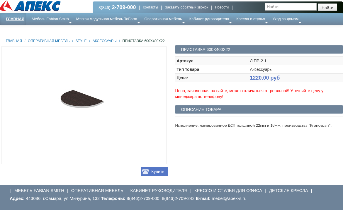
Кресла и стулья (250, 19)
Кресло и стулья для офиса (228, 190)
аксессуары (105, 41)
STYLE (81, 41)
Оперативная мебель (163, 19)
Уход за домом (285, 19)
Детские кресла (288, 190)
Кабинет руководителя (209, 19)
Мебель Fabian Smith (50, 19)
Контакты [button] (150, 7)
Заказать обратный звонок (186, 7)
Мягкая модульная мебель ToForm (106, 19)
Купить (157, 171)
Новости (222, 7)
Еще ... (41, 30)
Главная (15, 19)
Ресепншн (63, 30)
